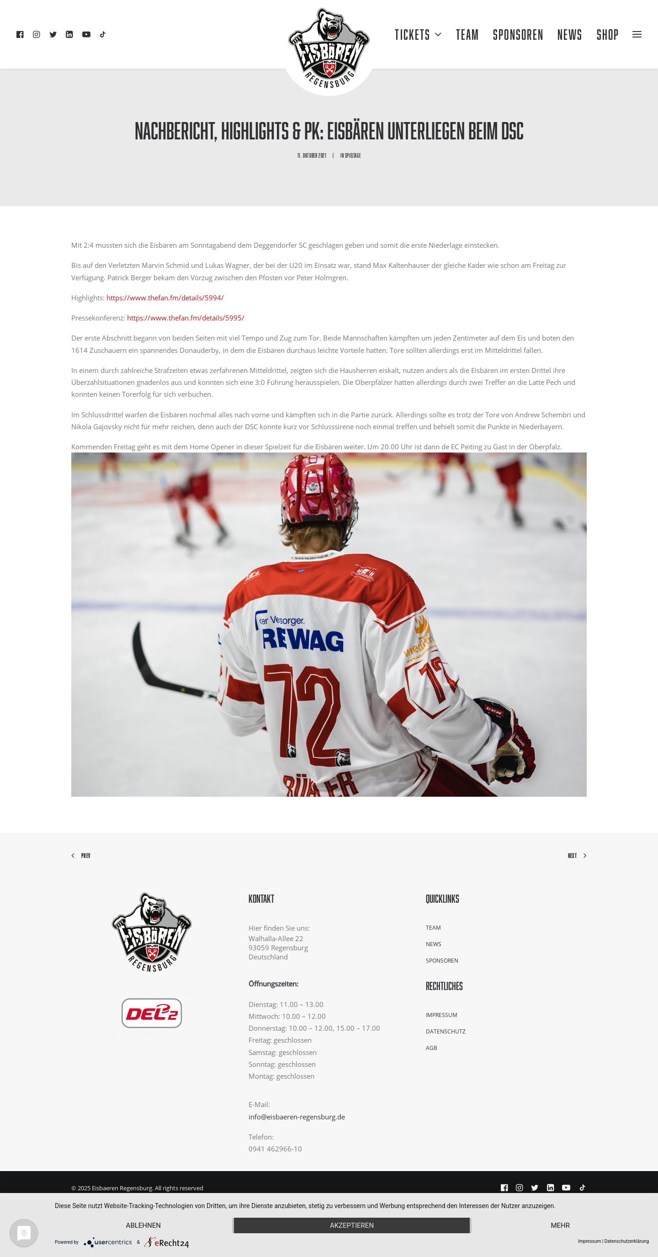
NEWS (570, 34)
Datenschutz (446, 1031)
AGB (431, 1048)
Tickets (418, 34)
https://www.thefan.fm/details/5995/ (185, 317)
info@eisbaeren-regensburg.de (297, 1116)
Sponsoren (518, 34)
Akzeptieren (352, 1225)
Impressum (441, 1015)
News (433, 944)
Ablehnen (143, 1225)
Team (467, 34)
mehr (560, 1225)
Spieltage (353, 155)
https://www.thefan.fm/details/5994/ (165, 297)
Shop (608, 34)
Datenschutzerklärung (627, 1241)
